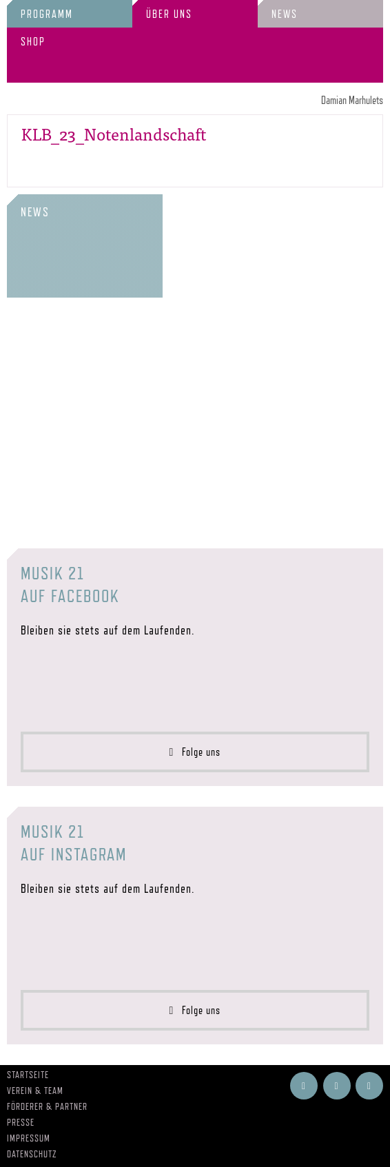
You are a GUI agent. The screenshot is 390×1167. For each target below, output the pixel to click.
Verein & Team (35, 1090)
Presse (20, 1122)
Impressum (28, 1138)
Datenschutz (32, 1153)
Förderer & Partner (47, 1106)
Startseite (28, 1074)
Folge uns (195, 751)
